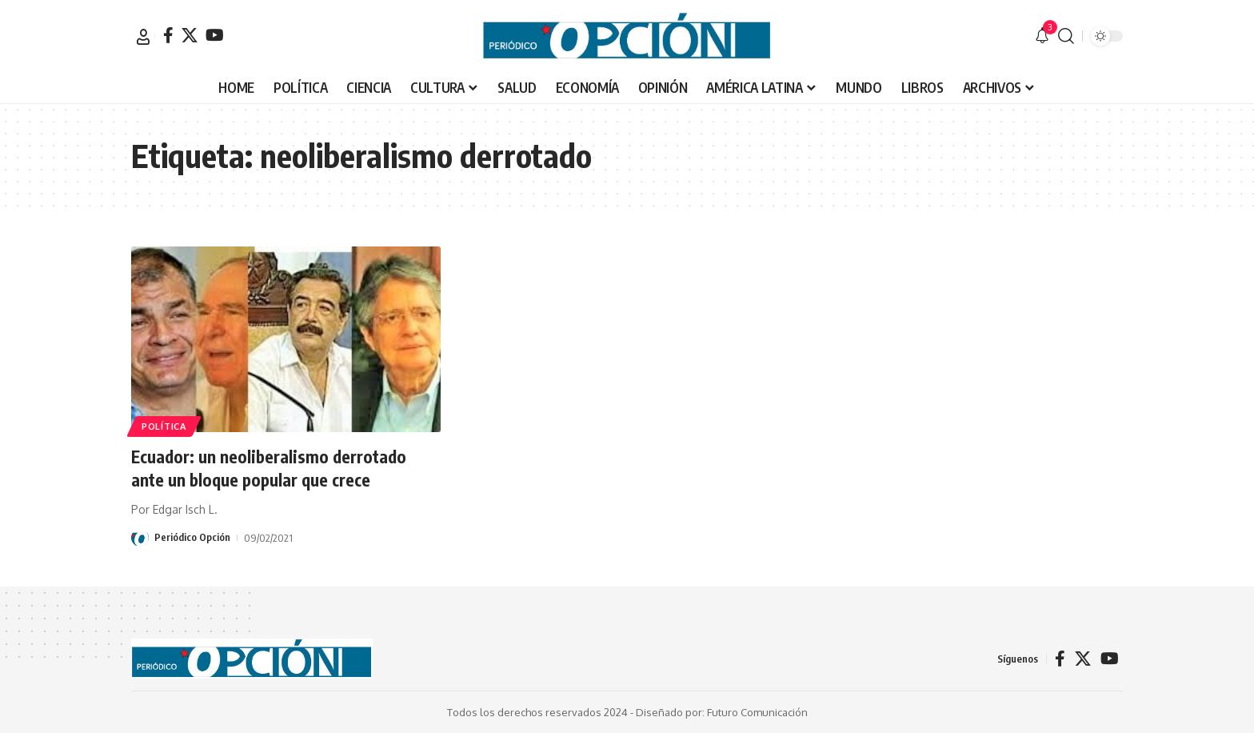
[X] (190, 35)
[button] (143, 37)
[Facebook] (168, 35)
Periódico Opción (192, 537)
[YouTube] (215, 35)
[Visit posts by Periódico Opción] (140, 538)
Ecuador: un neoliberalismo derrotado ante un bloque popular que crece (271, 468)
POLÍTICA (165, 425)
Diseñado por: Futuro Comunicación (722, 712)
